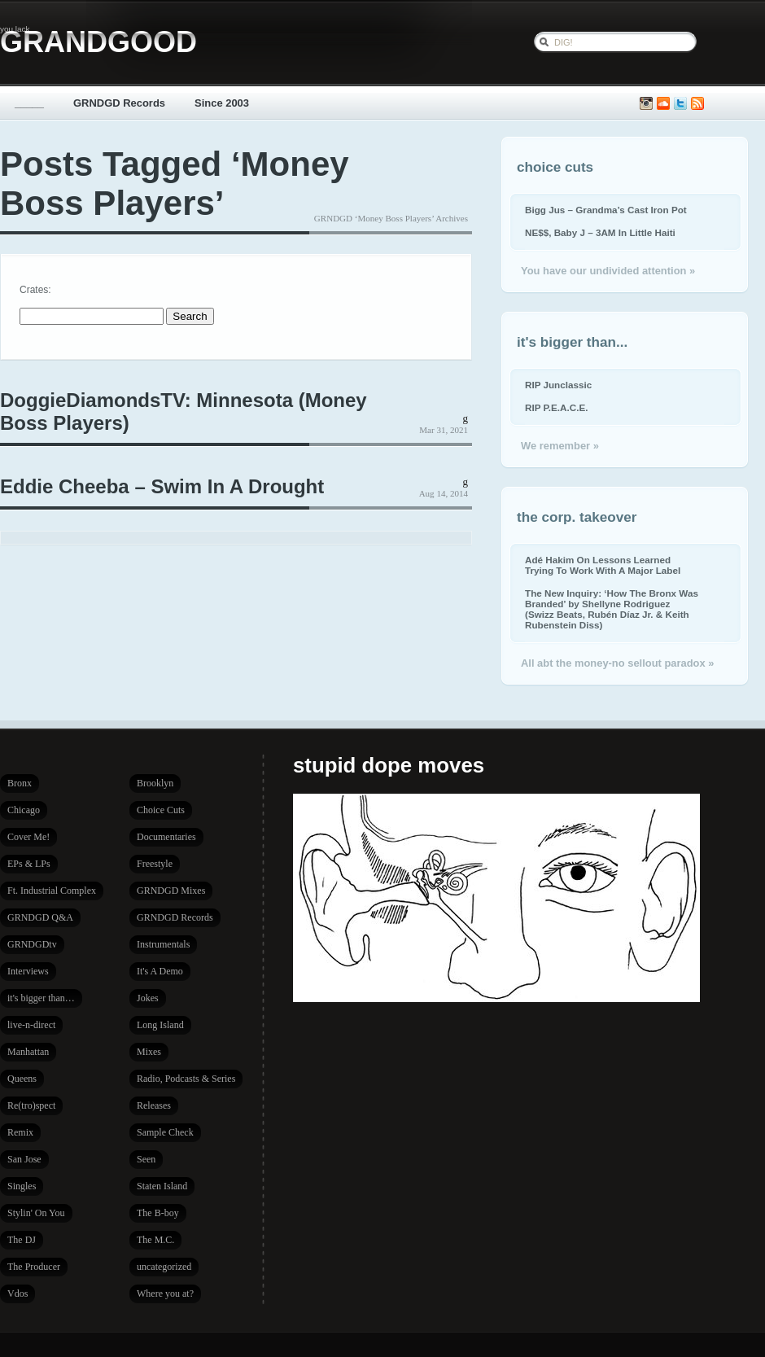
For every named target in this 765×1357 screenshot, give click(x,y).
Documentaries (166, 837)
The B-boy (158, 1213)
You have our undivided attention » (608, 271)
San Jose (24, 1159)
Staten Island (162, 1186)
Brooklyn (155, 783)
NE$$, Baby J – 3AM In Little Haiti (600, 232)
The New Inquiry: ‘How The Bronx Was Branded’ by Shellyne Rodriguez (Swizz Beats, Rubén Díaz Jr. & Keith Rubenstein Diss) (611, 609)
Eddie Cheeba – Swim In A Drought (162, 486)
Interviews (28, 971)
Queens (22, 1078)
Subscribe (697, 104)
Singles (21, 1186)
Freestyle (155, 863)
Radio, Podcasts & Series (186, 1078)
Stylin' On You (36, 1213)
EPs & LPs (28, 863)
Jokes (148, 998)
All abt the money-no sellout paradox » (617, 663)
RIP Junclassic (558, 384)
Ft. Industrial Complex (51, 890)
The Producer (33, 1266)
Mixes (149, 1051)
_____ (29, 103)
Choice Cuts (161, 810)
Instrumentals (163, 944)
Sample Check (165, 1132)
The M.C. (155, 1239)
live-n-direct (31, 1025)
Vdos (17, 1293)
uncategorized (164, 1266)
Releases (154, 1105)
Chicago (23, 810)
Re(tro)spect (31, 1105)
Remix (20, 1132)
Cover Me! (28, 837)
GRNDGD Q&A (40, 917)
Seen (146, 1159)
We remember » (560, 446)
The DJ (21, 1239)
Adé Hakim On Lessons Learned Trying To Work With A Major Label (602, 565)
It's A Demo (160, 971)
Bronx (19, 783)
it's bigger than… (41, 998)
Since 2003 (222, 103)
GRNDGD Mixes (171, 890)
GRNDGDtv (32, 944)
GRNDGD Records (119, 103)
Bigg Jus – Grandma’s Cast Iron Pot (606, 209)
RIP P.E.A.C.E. (556, 407)
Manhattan (28, 1051)
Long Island (160, 1025)
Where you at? (165, 1293)
